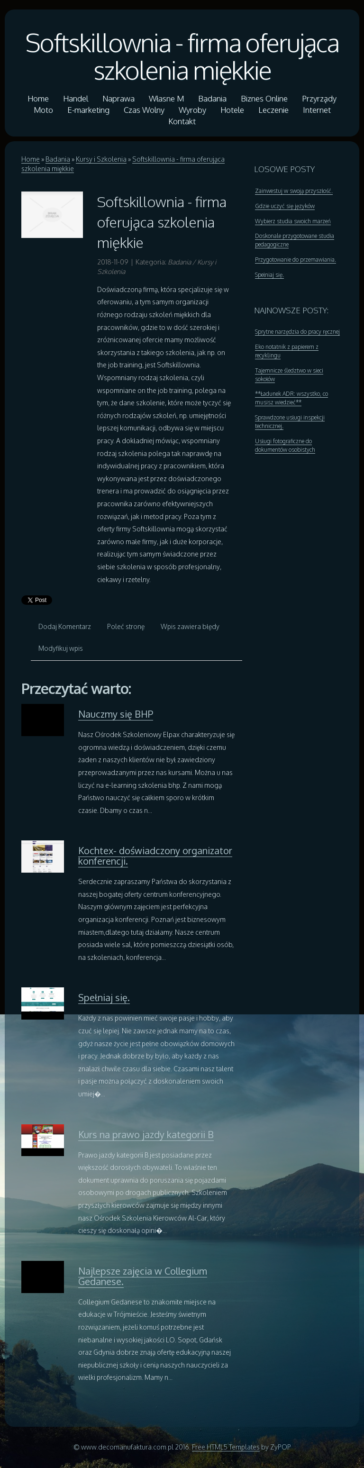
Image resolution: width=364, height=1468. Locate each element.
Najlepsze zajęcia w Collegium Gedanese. (142, 1276)
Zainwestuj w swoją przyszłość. (294, 190)
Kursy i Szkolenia (101, 159)
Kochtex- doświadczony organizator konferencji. (155, 855)
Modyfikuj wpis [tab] (60, 648)
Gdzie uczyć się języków (285, 206)
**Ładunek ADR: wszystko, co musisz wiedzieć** (291, 398)
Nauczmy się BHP (115, 714)
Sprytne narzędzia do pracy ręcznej (297, 331)
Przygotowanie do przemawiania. (295, 259)
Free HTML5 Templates (226, 1447)
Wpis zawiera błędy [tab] (190, 626)
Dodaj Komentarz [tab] (64, 626)
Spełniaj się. (104, 997)
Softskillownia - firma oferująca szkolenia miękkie (182, 56)
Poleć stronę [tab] (126, 626)
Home (30, 159)
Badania (58, 159)
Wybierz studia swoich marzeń (293, 221)
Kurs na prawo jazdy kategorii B (146, 1134)
